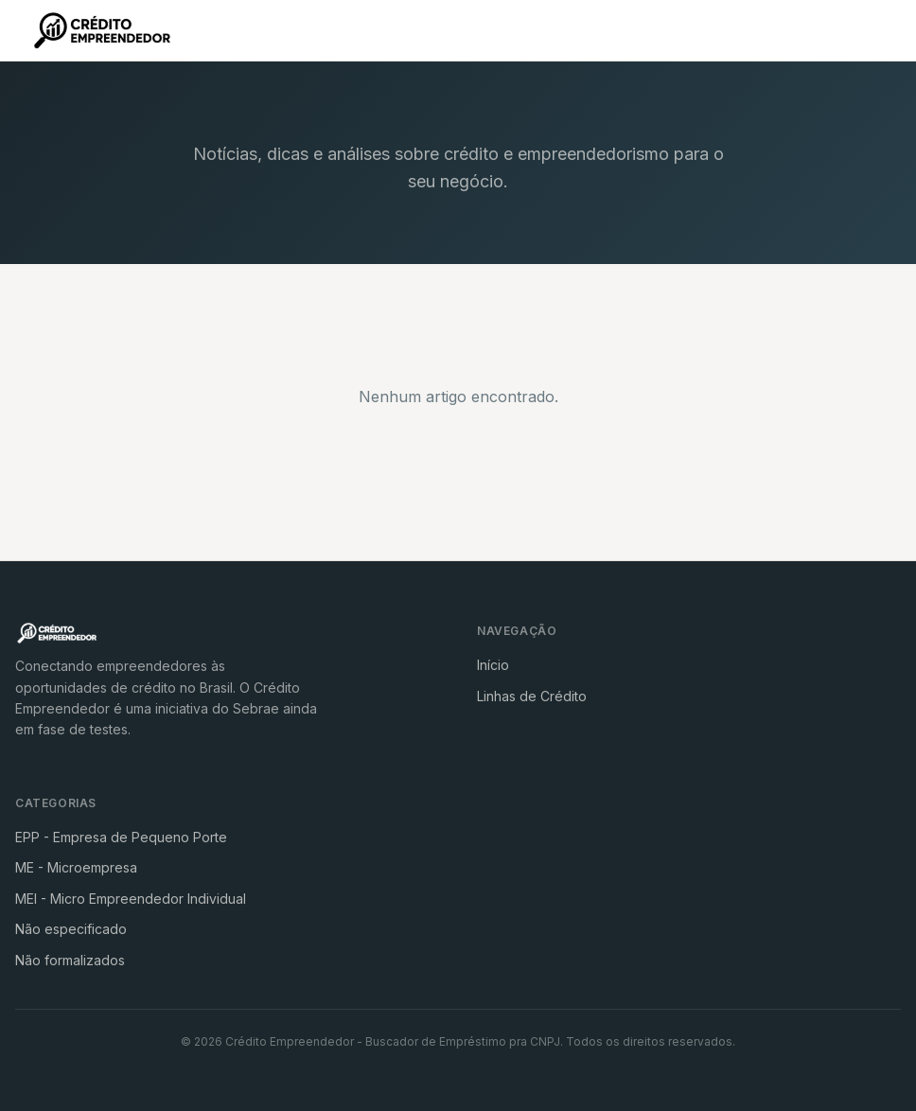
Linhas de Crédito (532, 696)
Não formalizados (70, 960)
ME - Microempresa (76, 867)
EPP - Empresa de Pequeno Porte (121, 837)
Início (493, 665)
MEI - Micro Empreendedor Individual (130, 899)
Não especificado (71, 929)
